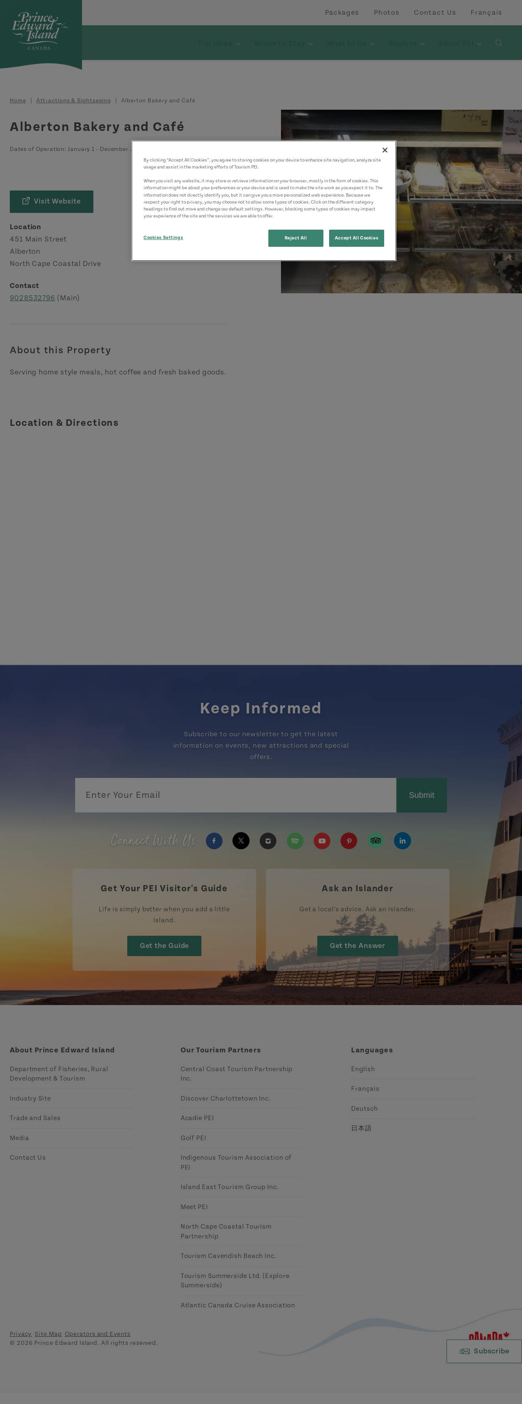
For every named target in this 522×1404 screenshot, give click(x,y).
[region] (263, 200)
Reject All (296, 238)
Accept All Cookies (356, 238)
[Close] (385, 150)
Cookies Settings (163, 237)
